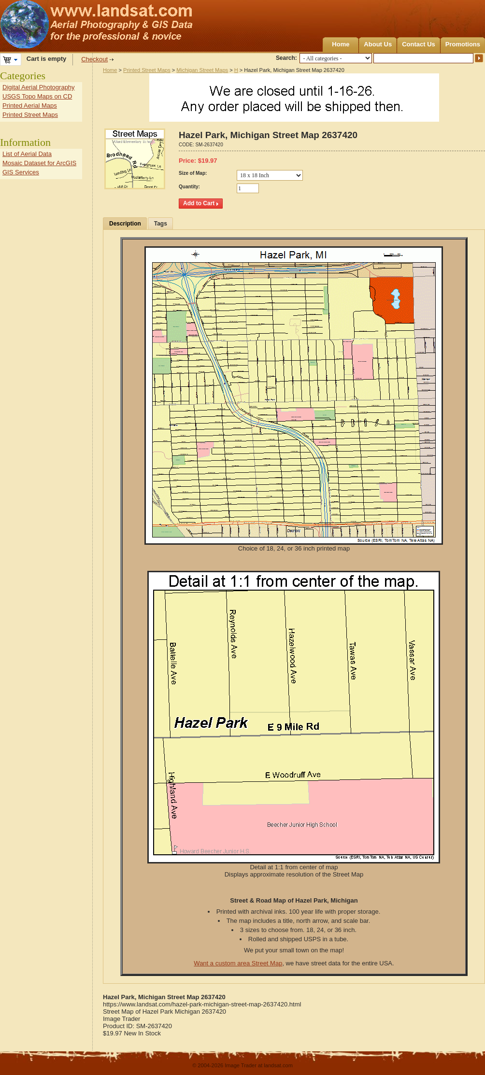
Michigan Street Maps (202, 70)
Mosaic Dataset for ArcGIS (39, 163)
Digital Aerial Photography (38, 87)
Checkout (94, 59)
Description (125, 223)
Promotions (462, 44)
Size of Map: (193, 173)
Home (340, 44)
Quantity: (189, 186)
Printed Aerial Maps (29, 105)
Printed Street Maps (147, 70)
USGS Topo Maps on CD (37, 96)
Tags (160, 223)
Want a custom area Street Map (238, 963)
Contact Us (418, 44)
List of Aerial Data (27, 153)
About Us (378, 44)
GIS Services (20, 172)
